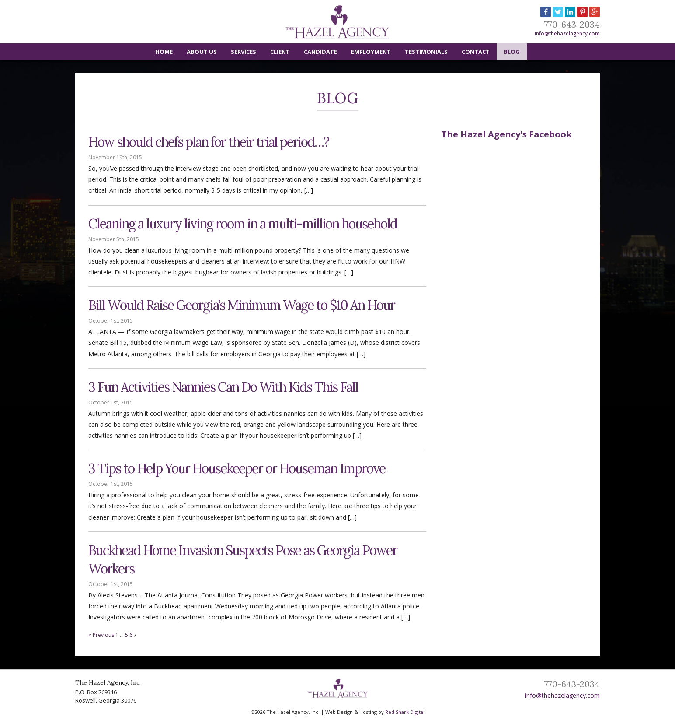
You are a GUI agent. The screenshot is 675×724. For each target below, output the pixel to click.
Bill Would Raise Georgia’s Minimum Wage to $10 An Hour (241, 305)
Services (243, 52)
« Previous (101, 635)
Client (280, 52)
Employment (371, 52)
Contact (476, 52)
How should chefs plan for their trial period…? (208, 142)
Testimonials (426, 52)
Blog (512, 52)
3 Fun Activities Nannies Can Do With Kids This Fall (223, 387)
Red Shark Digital (404, 712)
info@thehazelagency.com (567, 33)
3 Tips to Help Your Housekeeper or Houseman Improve (236, 468)
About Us (202, 52)
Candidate (320, 52)
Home (164, 52)
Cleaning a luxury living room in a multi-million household (242, 223)
